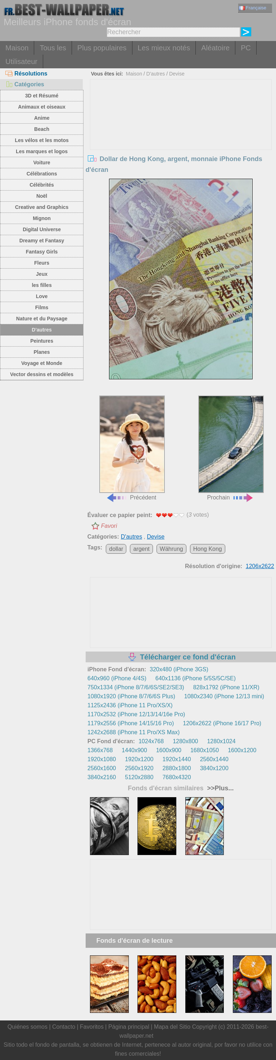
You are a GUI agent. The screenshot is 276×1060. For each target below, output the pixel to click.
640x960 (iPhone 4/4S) (116, 678)
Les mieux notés (164, 48)
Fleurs (41, 263)
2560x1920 (139, 768)
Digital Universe (42, 229)
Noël (41, 196)
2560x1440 (214, 759)
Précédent (132, 448)
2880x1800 (176, 768)
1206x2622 (260, 566)
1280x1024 (221, 741)
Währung (171, 549)
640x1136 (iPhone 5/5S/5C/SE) (195, 678)
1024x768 (151, 741)
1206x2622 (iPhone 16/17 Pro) (222, 723)
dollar (116, 549)
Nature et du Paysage (41, 318)
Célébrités (42, 185)
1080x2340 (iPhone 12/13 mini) (224, 696)
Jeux (41, 274)
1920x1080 (101, 759)
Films (42, 307)
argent (141, 549)
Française (252, 7)
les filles (41, 285)
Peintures (41, 341)
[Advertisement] (180, 133)
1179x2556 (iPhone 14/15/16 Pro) (130, 723)
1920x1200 (139, 759)
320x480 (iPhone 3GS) (179, 669)
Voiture (41, 162)
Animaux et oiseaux (41, 107)
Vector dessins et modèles (41, 374)
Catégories (24, 84)
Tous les (53, 48)
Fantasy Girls (42, 252)
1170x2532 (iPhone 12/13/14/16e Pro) (136, 714)
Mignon (42, 218)
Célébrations (42, 174)
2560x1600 (101, 768)
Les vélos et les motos (41, 140)
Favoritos (92, 1027)
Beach (41, 129)
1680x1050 (204, 750)
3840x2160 (101, 777)
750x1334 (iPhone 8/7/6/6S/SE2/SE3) (135, 687)
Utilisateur (21, 61)
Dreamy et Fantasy (41, 240)
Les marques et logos (42, 151)
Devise (177, 74)
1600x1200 (242, 750)
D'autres (41, 330)
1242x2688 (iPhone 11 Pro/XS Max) (133, 732)
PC (246, 48)
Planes (41, 352)
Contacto (63, 1027)
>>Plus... (219, 788)
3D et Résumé (42, 96)
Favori (109, 526)
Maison (16, 48)
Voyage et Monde (41, 363)
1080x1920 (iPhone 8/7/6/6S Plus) (131, 696)
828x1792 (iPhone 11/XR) (226, 687)
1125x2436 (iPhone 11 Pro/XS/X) (130, 705)
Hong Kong (207, 549)
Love (42, 296)
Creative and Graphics (42, 207)
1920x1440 (176, 759)
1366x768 (100, 750)
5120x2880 (139, 777)
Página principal (128, 1027)
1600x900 (168, 750)
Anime (42, 118)
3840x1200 (214, 768)
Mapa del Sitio (172, 1027)
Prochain (231, 448)
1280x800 (185, 741)
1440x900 (134, 750)
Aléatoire (215, 48)
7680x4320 (176, 777)
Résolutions (26, 73)
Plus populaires (102, 48)
